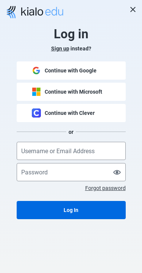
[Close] (133, 9)
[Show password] (117, 172)
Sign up (60, 49)
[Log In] (71, 210)
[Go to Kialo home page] (35, 12)
